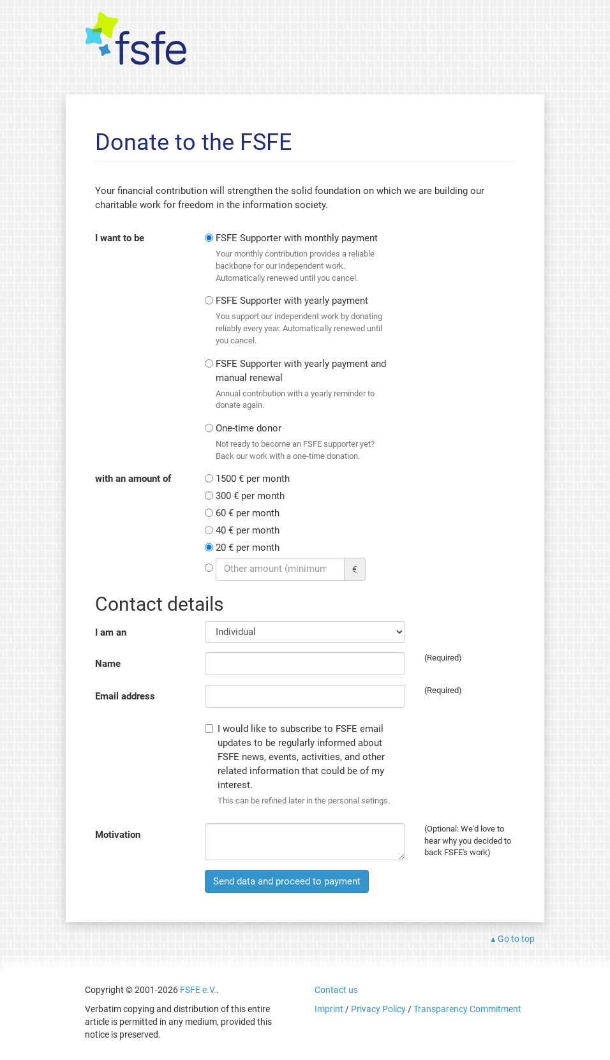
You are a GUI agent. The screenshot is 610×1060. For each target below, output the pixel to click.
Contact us (336, 990)
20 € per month (247, 547)
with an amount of (133, 478)
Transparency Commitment (467, 1009)
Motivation (117, 834)
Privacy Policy (378, 1009)
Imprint (329, 1009)
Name (108, 663)
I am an (110, 632)
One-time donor (301, 442)
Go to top (516, 939)
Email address (125, 696)
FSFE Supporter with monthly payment (301, 258)
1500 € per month (253, 478)
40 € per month (247, 530)
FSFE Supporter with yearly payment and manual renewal (301, 385)
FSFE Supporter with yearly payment (301, 321)
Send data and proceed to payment (287, 881)
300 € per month (250, 496)
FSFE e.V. (198, 990)
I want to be (119, 238)
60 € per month (247, 513)
